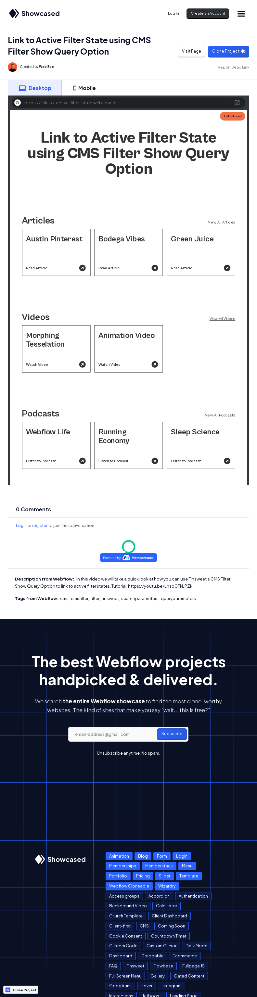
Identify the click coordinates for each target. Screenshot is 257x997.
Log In (173, 13)
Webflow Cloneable (129, 885)
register (39, 525)
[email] (128, 734)
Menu (187, 865)
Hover (146, 985)
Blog (143, 856)
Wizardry (167, 885)
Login (21, 525)
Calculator (166, 905)
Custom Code (123, 945)
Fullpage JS (193, 965)
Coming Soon (171, 925)
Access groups (124, 896)
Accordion (159, 896)
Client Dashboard (169, 915)
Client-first (120, 925)
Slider (164, 875)
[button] (241, 13)
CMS (144, 925)
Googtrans (120, 985)
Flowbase (163, 965)
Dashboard (120, 955)
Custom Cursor (161, 945)
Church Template (126, 915)
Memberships (122, 865)
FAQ (113, 965)
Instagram (171, 985)
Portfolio (118, 875)
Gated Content (189, 975)
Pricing (143, 875)
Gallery (157, 975)
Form (162, 856)
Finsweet (135, 965)
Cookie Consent (125, 936)
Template (188, 875)
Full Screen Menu (125, 975)
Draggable (152, 955)
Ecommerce (185, 955)
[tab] (35, 88)
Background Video (128, 905)
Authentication (193, 896)
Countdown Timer (168, 936)
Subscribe (171, 733)
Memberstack (159, 865)
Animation (119, 856)
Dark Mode (196, 945)
